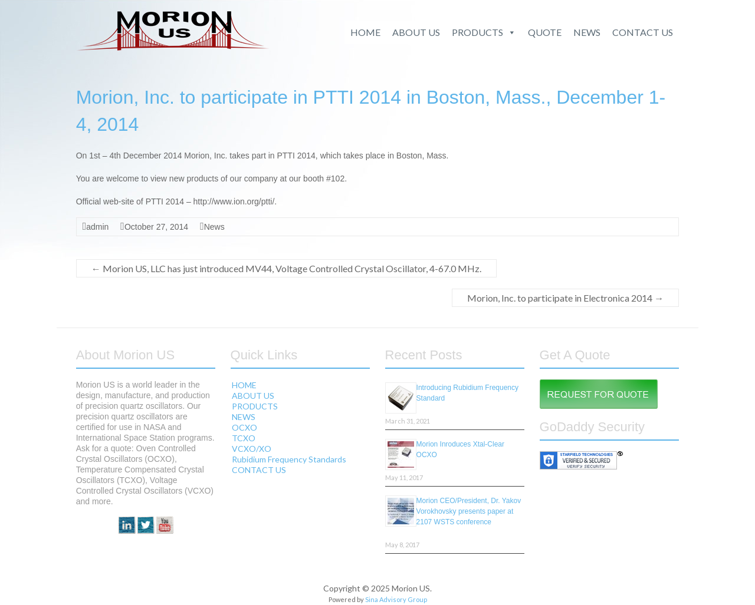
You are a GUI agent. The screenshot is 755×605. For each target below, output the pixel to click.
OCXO (244, 427)
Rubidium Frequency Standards (289, 459)
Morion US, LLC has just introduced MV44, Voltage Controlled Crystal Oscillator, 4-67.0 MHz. (286, 268)
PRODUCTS (484, 32)
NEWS (586, 32)
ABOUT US (416, 32)
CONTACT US (642, 32)
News (214, 227)
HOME (365, 32)
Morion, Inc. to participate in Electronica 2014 (565, 297)
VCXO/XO (251, 449)
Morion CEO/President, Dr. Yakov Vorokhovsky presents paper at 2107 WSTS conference (468, 511)
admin (97, 227)
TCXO (243, 438)
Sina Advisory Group (396, 599)
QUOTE (545, 32)
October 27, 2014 (156, 227)
